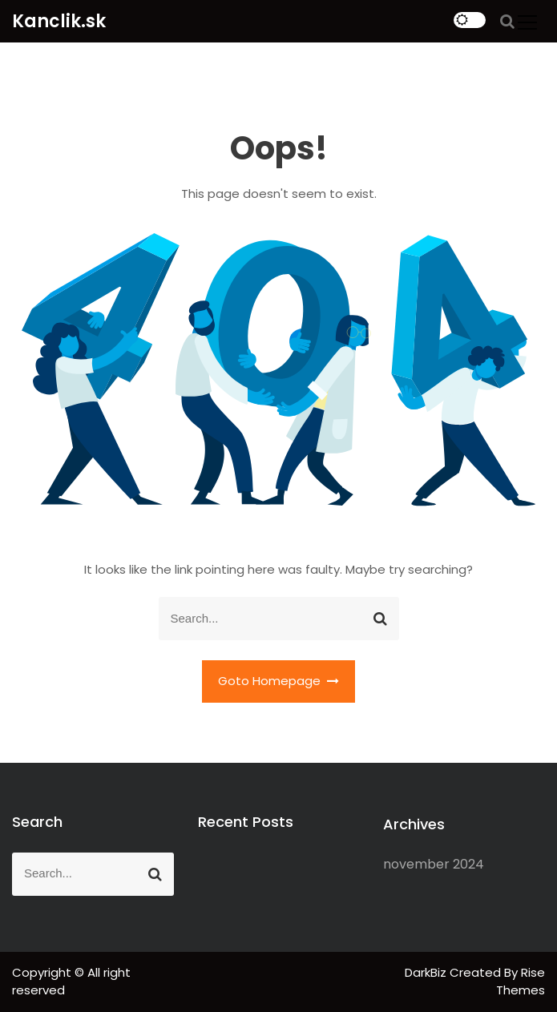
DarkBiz (427, 972)
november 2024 (433, 864)
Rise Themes (520, 981)
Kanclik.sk (59, 21)
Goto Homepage (279, 680)
